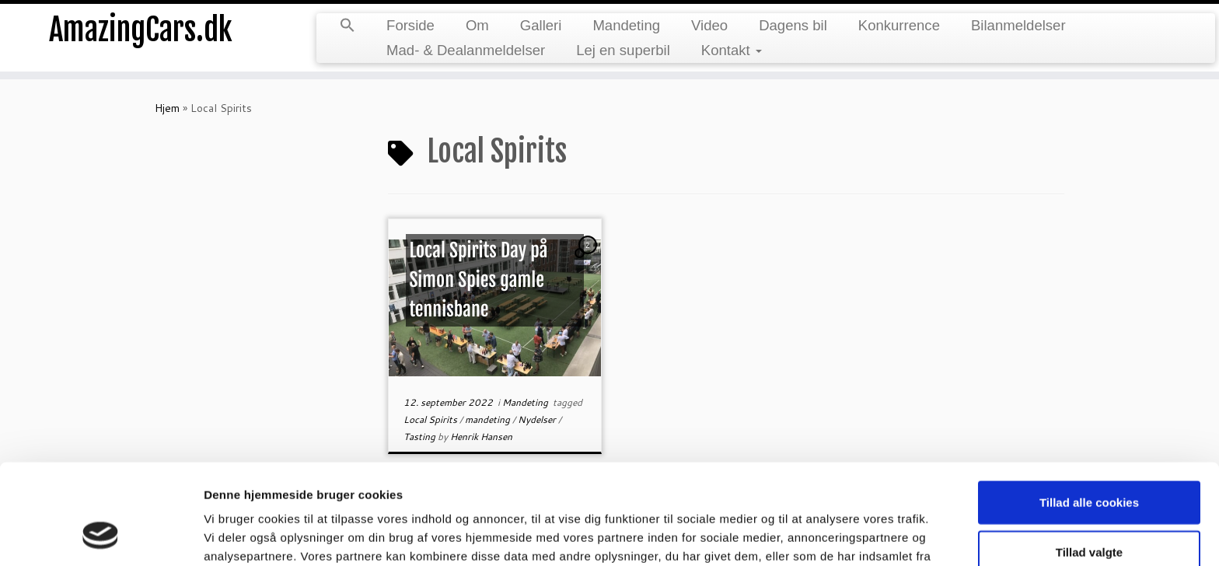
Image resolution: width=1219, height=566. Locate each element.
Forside (410, 25)
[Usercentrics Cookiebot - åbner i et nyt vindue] (101, 535)
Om (477, 25)
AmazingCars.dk (140, 31)
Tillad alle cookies (1089, 412)
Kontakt (731, 50)
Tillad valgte (1089, 462)
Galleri (541, 25)
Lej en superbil (623, 50)
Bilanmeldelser (1018, 25)
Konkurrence (899, 25)
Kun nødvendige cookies (1089, 511)
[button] (347, 26)
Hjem (167, 108)
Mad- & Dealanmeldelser (465, 50)
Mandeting (626, 25)
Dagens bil (793, 25)
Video (709, 25)
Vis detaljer (808, 535)
